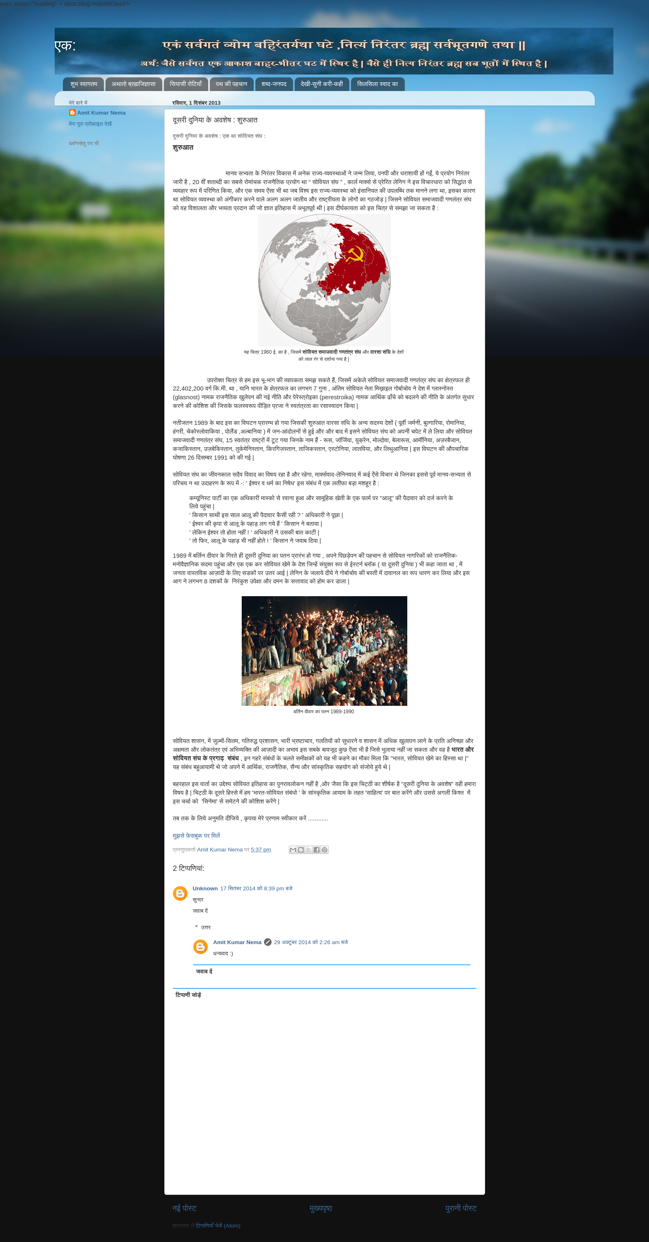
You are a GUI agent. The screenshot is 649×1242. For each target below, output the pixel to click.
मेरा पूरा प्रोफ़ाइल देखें (90, 124)
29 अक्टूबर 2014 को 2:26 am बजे (311, 942)
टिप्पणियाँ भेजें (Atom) (218, 1226)
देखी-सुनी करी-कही (322, 83)
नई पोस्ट (185, 1208)
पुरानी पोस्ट (461, 1208)
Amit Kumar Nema (237, 942)
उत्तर (206, 927)
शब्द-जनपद (274, 83)
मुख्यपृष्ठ (321, 1208)
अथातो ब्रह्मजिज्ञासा (134, 83)
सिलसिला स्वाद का (377, 83)
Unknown (205, 888)
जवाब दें (200, 911)
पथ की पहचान (232, 83)
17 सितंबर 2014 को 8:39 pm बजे (256, 888)
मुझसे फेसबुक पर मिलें (196, 835)
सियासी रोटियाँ (186, 83)
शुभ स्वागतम (83, 83)
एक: (66, 45)
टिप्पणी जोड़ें (188, 995)
